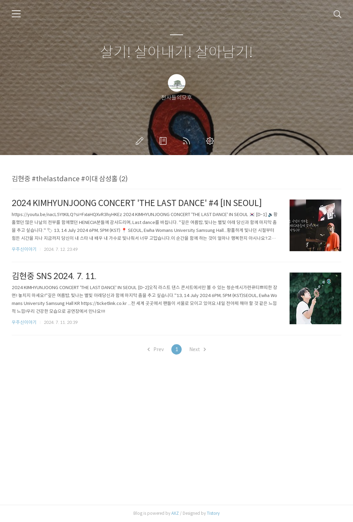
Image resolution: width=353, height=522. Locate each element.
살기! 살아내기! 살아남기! (176, 52)
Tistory (213, 513)
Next (197, 349)
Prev (156, 349)
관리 (211, 141)
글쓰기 (141, 141)
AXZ (175, 513)
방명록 (164, 141)
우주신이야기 (24, 249)
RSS (188, 141)
